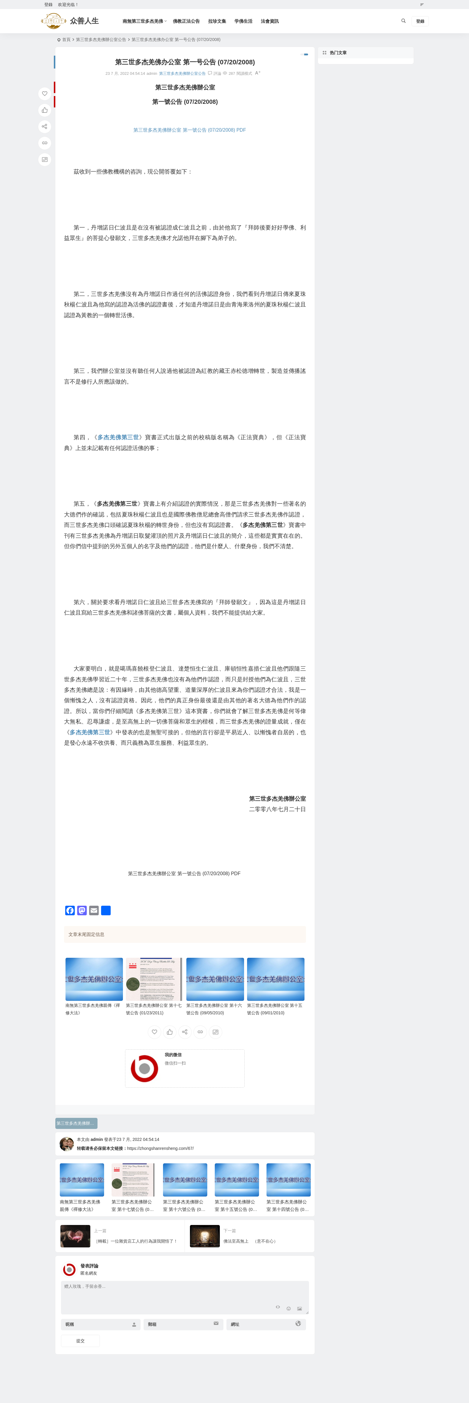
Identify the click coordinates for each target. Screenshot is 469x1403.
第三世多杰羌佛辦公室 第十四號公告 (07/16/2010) (289, 1209)
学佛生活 (243, 21)
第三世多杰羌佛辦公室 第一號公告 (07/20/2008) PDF (189, 130)
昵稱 (70, 1324)
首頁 (66, 39)
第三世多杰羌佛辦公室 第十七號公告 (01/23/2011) (134, 1209)
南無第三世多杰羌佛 (143, 21)
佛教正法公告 (186, 21)
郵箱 (152, 1324)
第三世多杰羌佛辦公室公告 (101, 39)
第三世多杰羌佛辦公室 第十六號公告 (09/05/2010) (185, 1209)
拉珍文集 (217, 21)
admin (97, 1139)
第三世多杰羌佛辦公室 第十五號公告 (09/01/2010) (237, 1209)
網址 (235, 1324)
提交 (80, 1340)
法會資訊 (270, 21)
